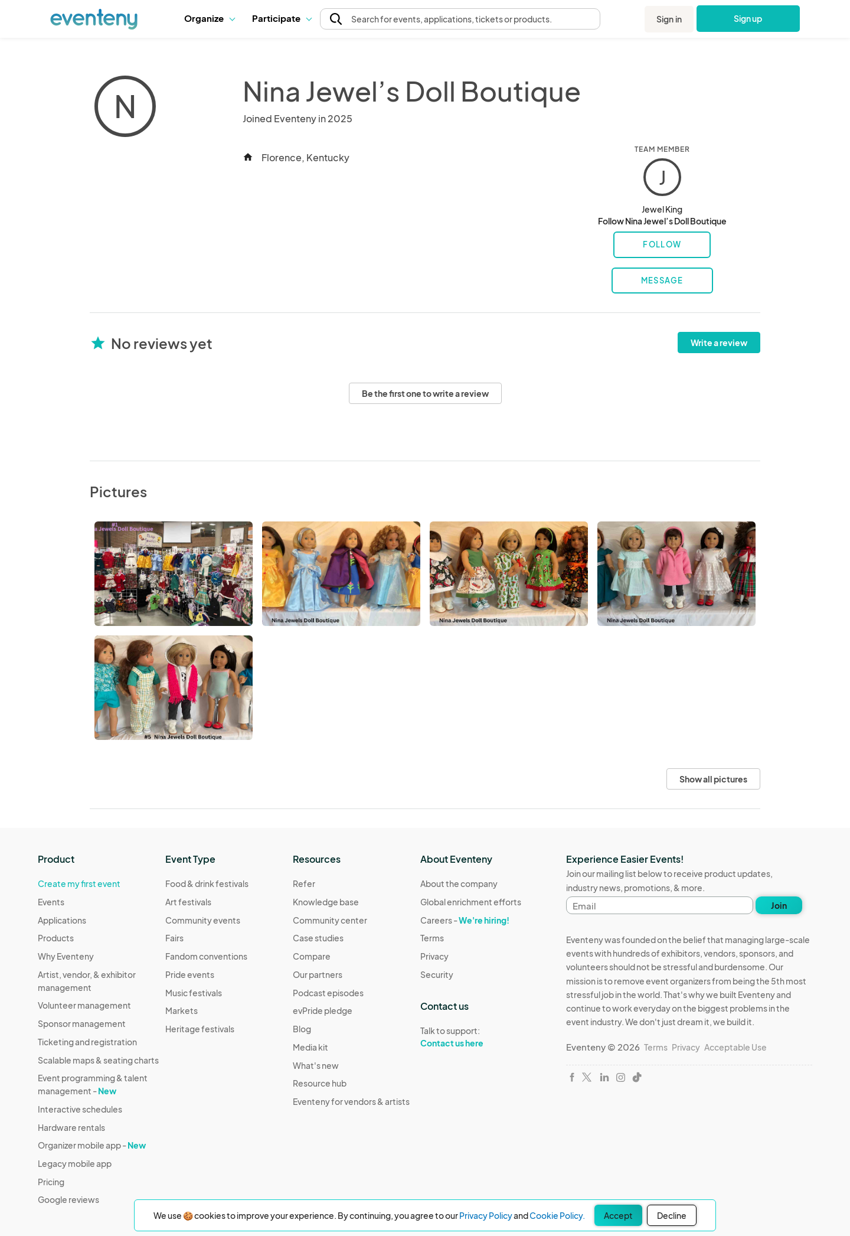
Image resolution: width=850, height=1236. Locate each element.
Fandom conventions (206, 956)
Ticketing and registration (87, 1041)
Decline (671, 1215)
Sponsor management (82, 1023)
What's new (316, 1065)
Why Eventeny (66, 956)
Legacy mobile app (75, 1163)
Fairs (174, 937)
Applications (62, 920)
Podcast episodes (328, 992)
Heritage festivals (199, 1028)
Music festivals (193, 992)
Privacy (434, 956)
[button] (209, 18)
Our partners (317, 974)
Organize (209, 18)
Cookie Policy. (557, 1215)
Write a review (719, 342)
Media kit (310, 1047)
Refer (304, 883)
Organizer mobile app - (92, 1145)
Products (56, 937)
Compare (312, 956)
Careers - (464, 920)
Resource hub (319, 1083)
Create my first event (79, 883)
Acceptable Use (735, 1047)
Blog (302, 1028)
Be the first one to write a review (425, 393)
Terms (432, 937)
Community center (330, 920)
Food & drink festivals (207, 883)
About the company (459, 883)
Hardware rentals (71, 1127)
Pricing (51, 1181)
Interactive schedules (80, 1109)
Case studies (318, 937)
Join (779, 905)
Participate (281, 18)
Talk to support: (470, 1037)
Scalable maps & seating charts (98, 1060)
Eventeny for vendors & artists (351, 1101)
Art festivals (188, 901)
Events (51, 901)
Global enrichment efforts (470, 901)
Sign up (748, 18)
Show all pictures (713, 779)
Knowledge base (326, 901)
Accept (618, 1215)
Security (436, 974)
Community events (202, 920)
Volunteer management (84, 1005)
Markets (181, 1010)
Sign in (669, 19)
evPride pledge (322, 1010)
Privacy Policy (485, 1215)
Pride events (189, 974)
